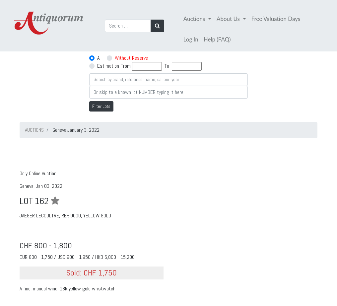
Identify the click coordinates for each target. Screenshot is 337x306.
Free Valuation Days (276, 18)
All (99, 57)
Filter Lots (101, 106)
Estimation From (114, 65)
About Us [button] (229, 18)
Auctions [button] (195, 18)
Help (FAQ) (217, 39)
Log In (190, 39)
